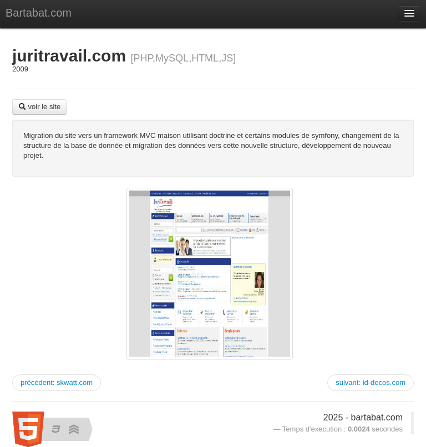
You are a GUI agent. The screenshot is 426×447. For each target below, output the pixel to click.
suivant (370, 382)
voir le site (39, 106)
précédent (57, 382)
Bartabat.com (39, 13)
